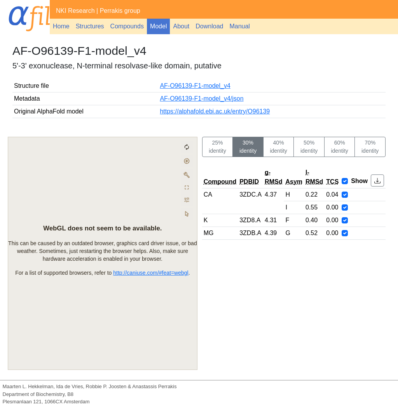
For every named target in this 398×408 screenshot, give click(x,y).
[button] (377, 180)
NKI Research (75, 10)
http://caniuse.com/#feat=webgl (150, 272)
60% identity (339, 146)
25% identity (217, 146)
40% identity (278, 146)
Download (209, 26)
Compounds (127, 26)
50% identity (309, 146)
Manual (239, 26)
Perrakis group (120, 10)
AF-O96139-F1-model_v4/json (201, 98)
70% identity (370, 146)
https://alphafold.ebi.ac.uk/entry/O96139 (215, 111)
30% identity (248, 146)
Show (359, 181)
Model (158, 26)
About (181, 26)
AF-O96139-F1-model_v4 (195, 85)
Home (61, 26)
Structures (90, 26)
